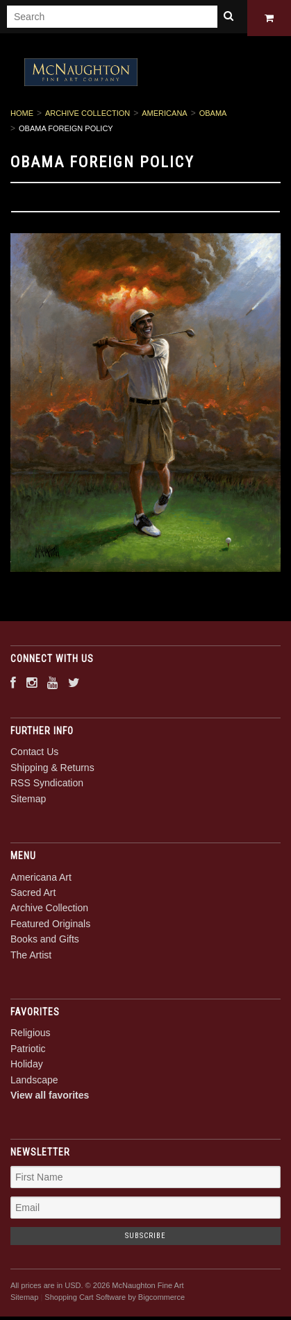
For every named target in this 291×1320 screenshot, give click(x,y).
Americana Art (41, 879)
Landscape (34, 1082)
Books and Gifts (44, 941)
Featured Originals (50, 925)
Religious (30, 1035)
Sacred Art (33, 894)
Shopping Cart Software (85, 1299)
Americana (164, 116)
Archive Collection (87, 116)
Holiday (26, 1066)
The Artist (30, 957)
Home (21, 116)
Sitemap (28, 800)
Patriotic (28, 1050)
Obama (213, 116)
